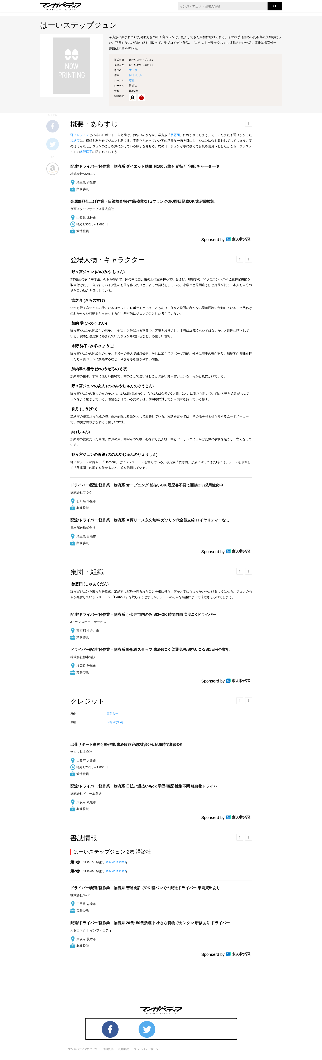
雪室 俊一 (134, 70)
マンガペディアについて (83, 1049)
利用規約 (123, 1049)
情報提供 (108, 1049)
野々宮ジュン (79, 135)
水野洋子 (86, 152)
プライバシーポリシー (147, 1049)
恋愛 (131, 80)
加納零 (75, 140)
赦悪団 (175, 135)
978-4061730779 (115, 862)
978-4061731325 (115, 871)
